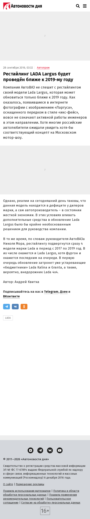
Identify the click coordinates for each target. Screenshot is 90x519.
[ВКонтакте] (15, 306)
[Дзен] (30, 450)
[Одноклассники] (24, 306)
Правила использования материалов (27, 491)
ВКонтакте (11, 296)
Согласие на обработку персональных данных (50, 502)
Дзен (64, 292)
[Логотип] (22, 6)
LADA (8, 318)
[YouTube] (60, 450)
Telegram (51, 292)
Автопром (43, 67)
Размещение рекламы (30, 484)
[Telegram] (6, 306)
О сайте (8, 484)
